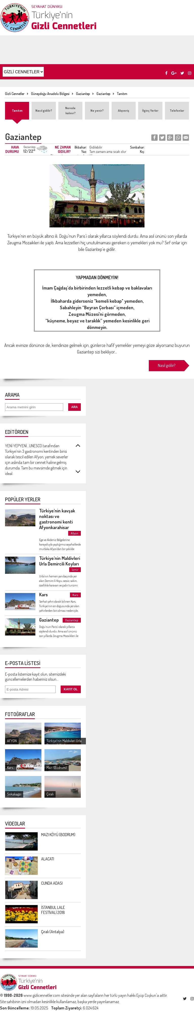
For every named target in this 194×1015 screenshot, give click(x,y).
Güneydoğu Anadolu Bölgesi (50, 93)
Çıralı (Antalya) (52, 931)
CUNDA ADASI (52, 883)
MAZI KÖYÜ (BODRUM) (58, 834)
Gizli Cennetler (15, 93)
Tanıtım (122, 93)
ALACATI (47, 858)
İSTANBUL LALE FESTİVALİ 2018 (53, 910)
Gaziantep (83, 93)
